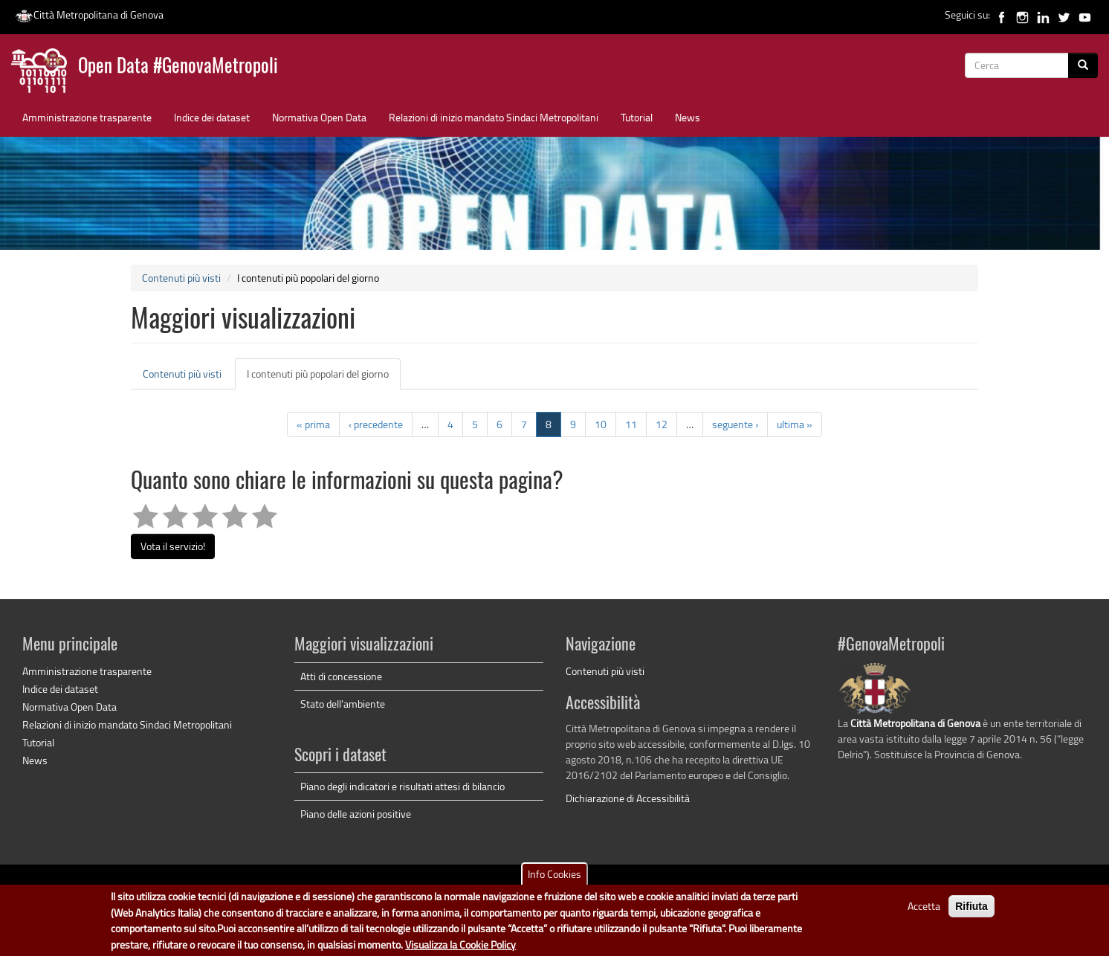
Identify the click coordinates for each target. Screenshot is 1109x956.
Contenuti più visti (181, 278)
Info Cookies (554, 875)
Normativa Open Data (319, 117)
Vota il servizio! (172, 546)
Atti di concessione (341, 676)
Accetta (924, 907)
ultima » (794, 424)
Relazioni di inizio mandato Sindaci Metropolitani (493, 117)
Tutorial (637, 117)
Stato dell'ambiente (342, 704)
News (687, 117)
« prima (313, 424)
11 (631, 424)
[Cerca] (1083, 65)
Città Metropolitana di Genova (89, 14)
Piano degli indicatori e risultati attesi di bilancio (402, 786)
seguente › (735, 424)
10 (601, 424)
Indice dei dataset (212, 117)
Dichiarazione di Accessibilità (628, 798)
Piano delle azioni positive (355, 814)
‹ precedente (376, 424)
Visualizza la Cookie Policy (460, 944)
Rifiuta (971, 907)
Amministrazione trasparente (87, 117)
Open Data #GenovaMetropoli (178, 67)
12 (661, 424)
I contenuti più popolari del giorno (324, 378)
